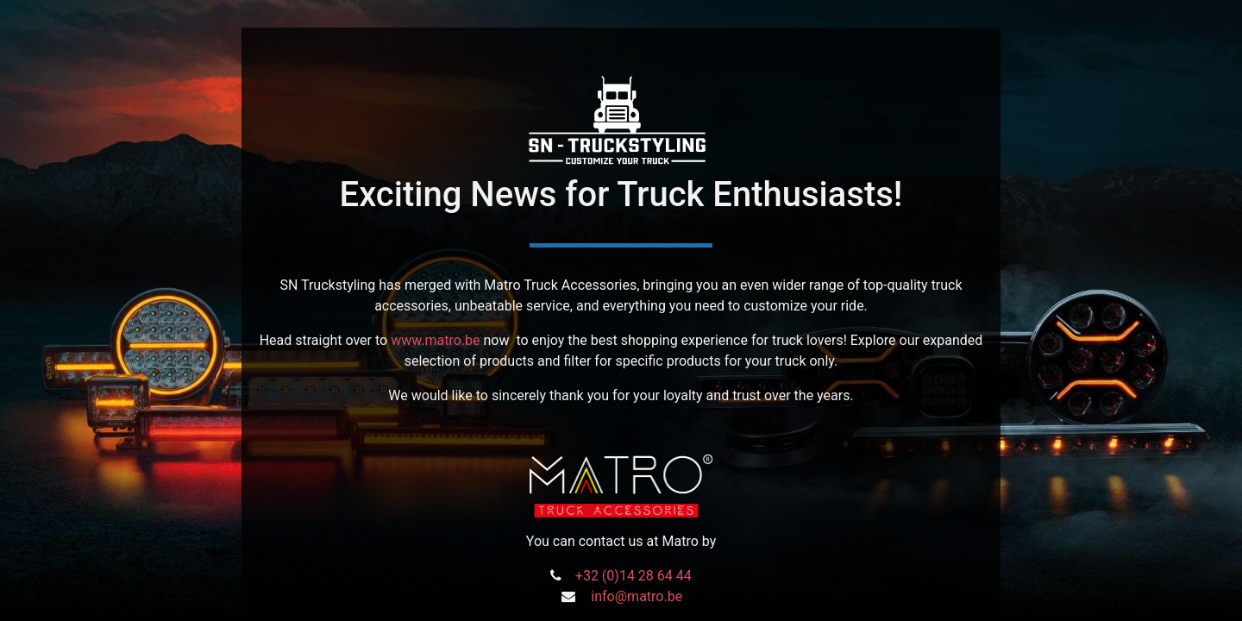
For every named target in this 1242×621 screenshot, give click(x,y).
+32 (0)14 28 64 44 (633, 576)
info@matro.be (636, 596)
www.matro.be (435, 340)
